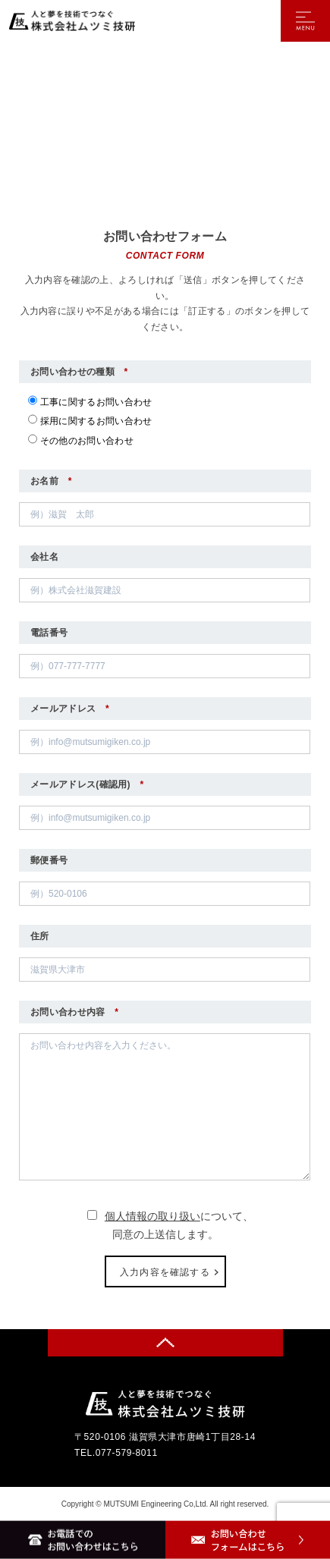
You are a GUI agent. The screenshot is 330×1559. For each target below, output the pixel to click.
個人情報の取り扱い (152, 1216)
